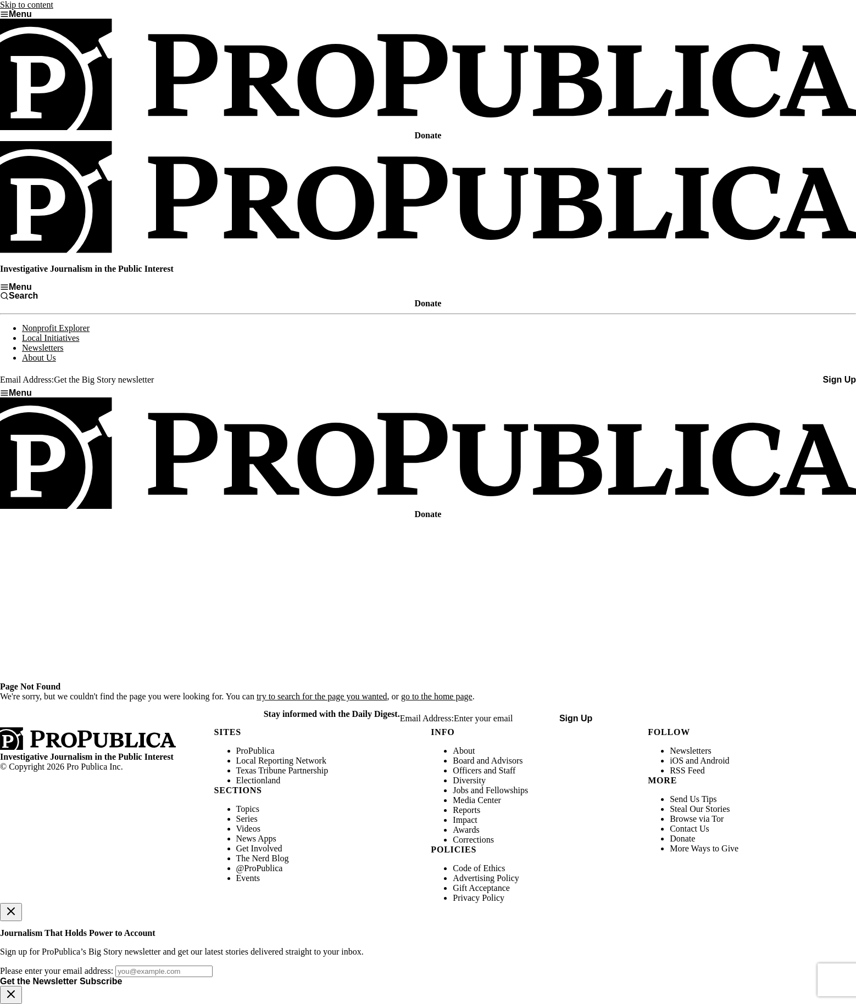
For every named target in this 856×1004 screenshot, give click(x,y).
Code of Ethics (479, 868)
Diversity (469, 780)
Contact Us (689, 828)
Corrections (473, 839)
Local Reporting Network (281, 760)
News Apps (256, 838)
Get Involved (259, 848)
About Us (39, 357)
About (464, 750)
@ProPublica (259, 868)
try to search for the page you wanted (322, 696)
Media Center (477, 800)
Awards (466, 829)
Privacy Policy (478, 897)
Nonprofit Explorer (56, 328)
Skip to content (26, 4)
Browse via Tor (697, 818)
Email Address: (27, 379)
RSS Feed (687, 770)
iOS (676, 760)
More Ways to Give (704, 848)
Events (248, 878)
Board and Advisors (488, 760)
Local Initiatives (50, 338)
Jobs (460, 790)
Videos (248, 828)
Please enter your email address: (56, 970)
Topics (247, 809)
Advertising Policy (486, 878)
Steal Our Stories (700, 809)
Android (714, 760)
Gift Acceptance (481, 888)
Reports (466, 810)
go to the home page (437, 696)
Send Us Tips (693, 799)
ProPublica (255, 750)
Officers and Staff (484, 770)
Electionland (258, 780)
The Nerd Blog (262, 858)
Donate (682, 838)
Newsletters (43, 347)
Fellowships (507, 790)
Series (247, 818)
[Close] (11, 912)
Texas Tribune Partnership (282, 770)
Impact (465, 819)
